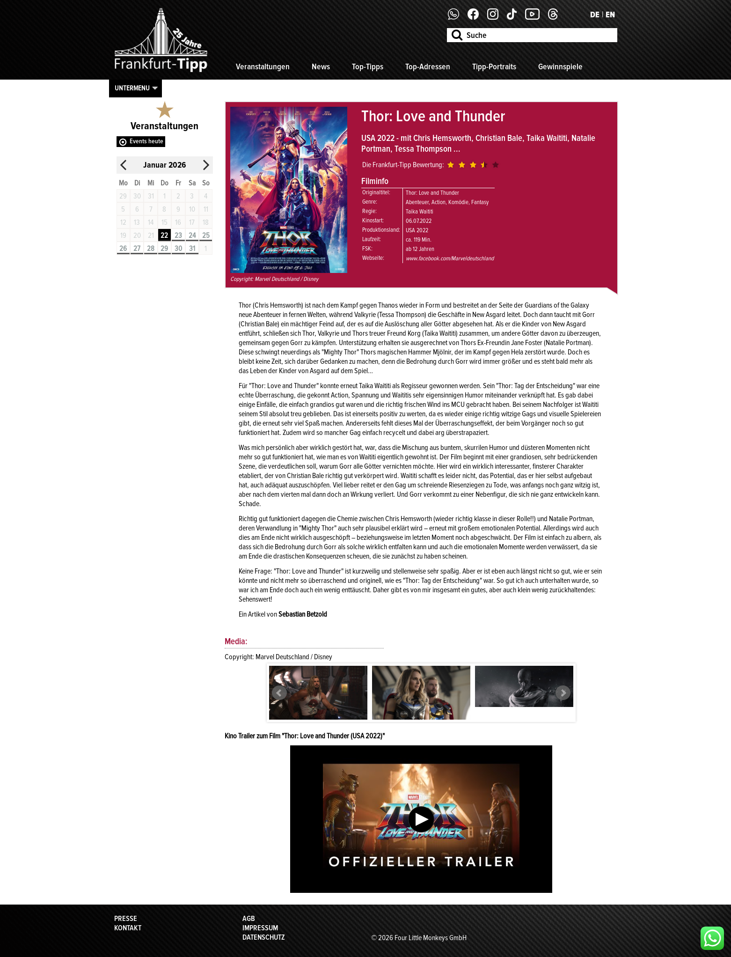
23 (178, 235)
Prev (279, 692)
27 (136, 248)
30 (178, 248)
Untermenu (132, 88)
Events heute (146, 141)
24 (192, 235)
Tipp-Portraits (494, 66)
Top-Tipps (367, 66)
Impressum (260, 928)
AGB (248, 918)
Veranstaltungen (263, 66)
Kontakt (127, 928)
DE (594, 14)
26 (123, 248)
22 (164, 235)
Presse (125, 918)
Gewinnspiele (560, 66)
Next (563, 692)
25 (206, 235)
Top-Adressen (427, 66)
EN (610, 14)
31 (192, 248)
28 (150, 248)
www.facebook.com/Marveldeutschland (450, 258)
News (321, 66)
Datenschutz (263, 937)
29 (164, 248)
